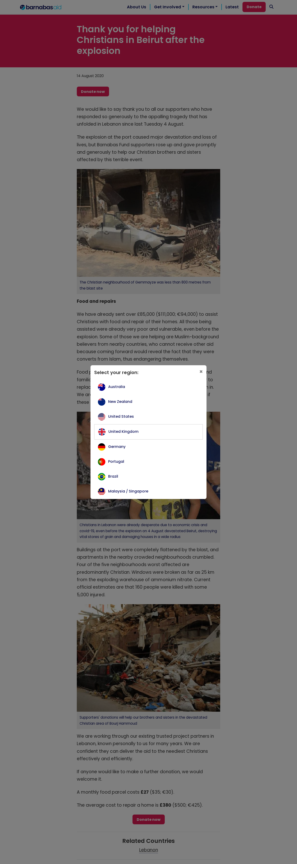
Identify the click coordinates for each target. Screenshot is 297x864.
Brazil (113, 476)
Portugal (116, 461)
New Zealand (120, 401)
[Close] (201, 371)
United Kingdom (123, 431)
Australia (116, 386)
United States (121, 416)
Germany (117, 446)
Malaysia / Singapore (128, 491)
